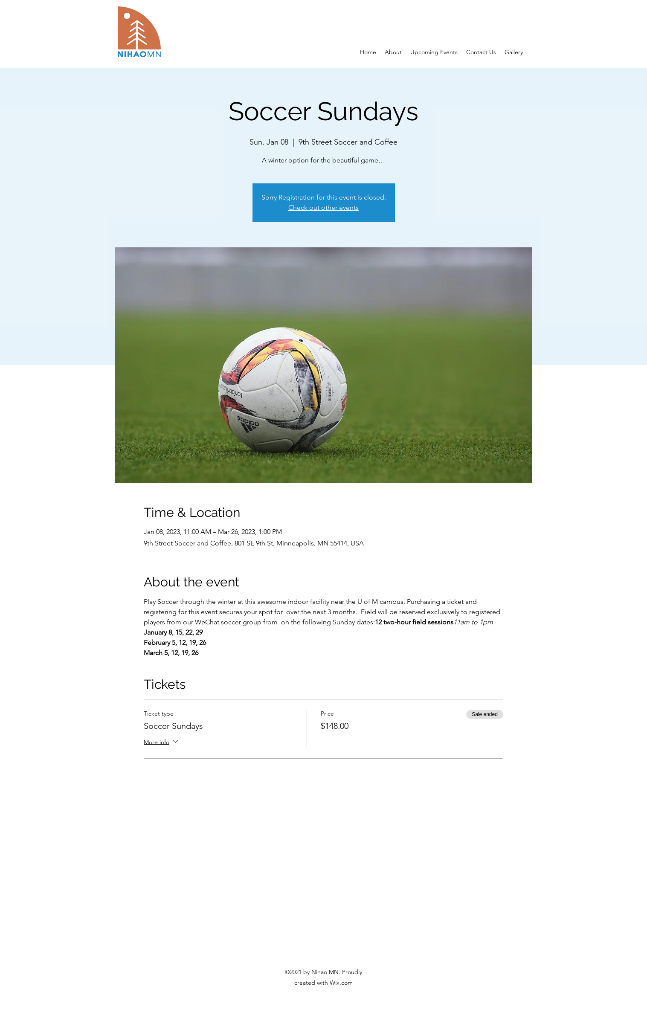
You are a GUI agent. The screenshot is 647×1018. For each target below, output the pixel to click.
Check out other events (323, 207)
